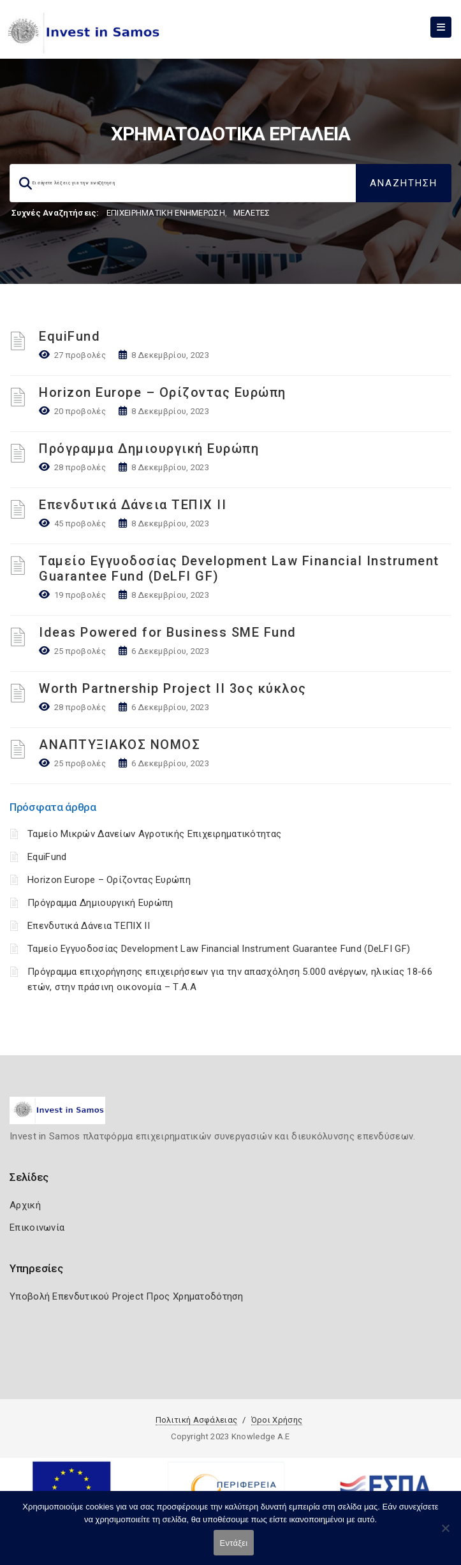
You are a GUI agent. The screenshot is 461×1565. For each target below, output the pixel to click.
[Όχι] (445, 1534)
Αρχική (25, 1205)
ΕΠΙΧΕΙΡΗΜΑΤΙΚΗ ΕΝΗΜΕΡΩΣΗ (165, 213)
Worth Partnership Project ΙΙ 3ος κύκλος (173, 688)
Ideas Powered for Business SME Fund (167, 632)
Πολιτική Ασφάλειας (196, 1420)
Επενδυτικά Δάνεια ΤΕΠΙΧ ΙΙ (132, 504)
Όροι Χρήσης (276, 1420)
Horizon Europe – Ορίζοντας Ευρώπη (162, 392)
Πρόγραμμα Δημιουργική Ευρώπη (149, 448)
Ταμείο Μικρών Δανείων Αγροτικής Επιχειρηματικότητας (154, 834)
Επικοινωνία (37, 1227)
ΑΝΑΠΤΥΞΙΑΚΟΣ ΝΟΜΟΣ (119, 744)
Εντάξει (234, 1543)
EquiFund (69, 336)
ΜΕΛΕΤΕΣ (251, 213)
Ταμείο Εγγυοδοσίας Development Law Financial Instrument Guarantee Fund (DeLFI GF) (218, 948)
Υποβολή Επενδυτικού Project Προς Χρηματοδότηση (127, 1296)
